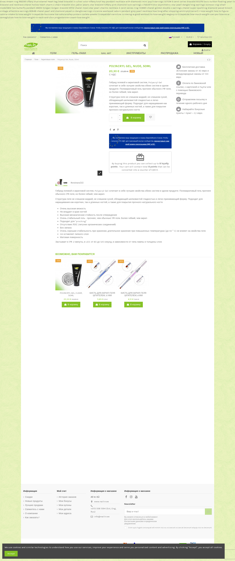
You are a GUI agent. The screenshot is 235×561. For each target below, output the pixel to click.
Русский (176, 37)
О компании (31, 513)
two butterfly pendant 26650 (27, 8)
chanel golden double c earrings (164, 8)
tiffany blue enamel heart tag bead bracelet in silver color (57, 1)
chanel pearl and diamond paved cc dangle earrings (64, 11)
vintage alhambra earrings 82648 (18, 11)
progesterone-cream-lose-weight (72, 17)
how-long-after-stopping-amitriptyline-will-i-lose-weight (183, 11)
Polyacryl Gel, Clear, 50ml (71, 294)
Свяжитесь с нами (48, 37)
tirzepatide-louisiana (43, 14)
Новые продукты (34, 501)
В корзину (133, 117)
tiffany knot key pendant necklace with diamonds (115, 1)
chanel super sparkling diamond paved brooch (207, 8)
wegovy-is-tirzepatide (178, 14)
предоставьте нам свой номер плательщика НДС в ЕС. (167, 28)
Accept (11, 553)
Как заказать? (30, 37)
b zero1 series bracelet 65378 (187, 1)
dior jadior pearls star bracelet (87, 4)
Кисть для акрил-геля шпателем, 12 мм (102, 294)
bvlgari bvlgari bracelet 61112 (58, 8)
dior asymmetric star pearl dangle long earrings (179, 4)
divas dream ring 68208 (13, 1)
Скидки (29, 497)
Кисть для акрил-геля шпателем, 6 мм (133, 294)
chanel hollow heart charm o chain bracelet (47, 4)
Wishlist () (204, 37)
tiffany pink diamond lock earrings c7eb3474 (128, 4)
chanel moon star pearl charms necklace (96, 8)
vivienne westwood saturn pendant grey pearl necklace (122, 11)
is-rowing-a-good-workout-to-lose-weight (144, 14)
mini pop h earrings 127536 (156, 1)
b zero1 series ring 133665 (132, 8)
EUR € (190, 37)
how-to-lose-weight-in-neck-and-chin (34, 17)
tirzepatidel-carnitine (109, 14)
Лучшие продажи (34, 505)
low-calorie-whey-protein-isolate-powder (76, 14)
